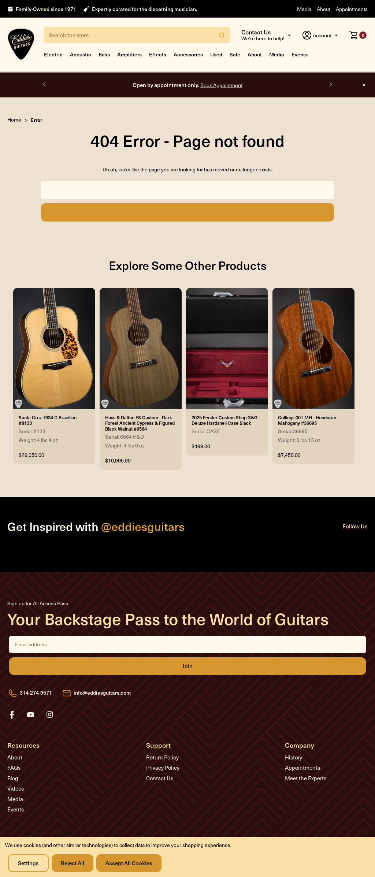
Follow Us (355, 526)
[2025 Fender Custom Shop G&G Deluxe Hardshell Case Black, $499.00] (227, 348)
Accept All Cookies (128, 863)
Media (304, 8)
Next (330, 84)
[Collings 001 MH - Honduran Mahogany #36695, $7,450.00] (313, 348)
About (323, 8)
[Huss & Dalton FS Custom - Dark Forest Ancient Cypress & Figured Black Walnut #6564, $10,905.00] (141, 348)
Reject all (72, 863)
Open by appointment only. (187, 85)
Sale (235, 54)
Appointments (352, 8)
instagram (49, 714)
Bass (104, 54)
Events (300, 54)
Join (187, 666)
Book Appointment (221, 85)
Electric (53, 54)
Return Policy (162, 757)
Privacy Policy (162, 767)
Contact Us (159, 778)
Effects (157, 54)
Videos (15, 788)
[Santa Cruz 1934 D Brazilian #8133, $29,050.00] (54, 348)
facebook (11, 714)
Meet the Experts (305, 778)
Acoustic (80, 54)
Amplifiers (129, 54)
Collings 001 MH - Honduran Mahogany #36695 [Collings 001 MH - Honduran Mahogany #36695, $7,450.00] (307, 420)
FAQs (14, 767)
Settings (28, 863)
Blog (12, 778)
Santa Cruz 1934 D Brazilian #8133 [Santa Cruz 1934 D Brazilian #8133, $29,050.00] (48, 420)
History (293, 757)
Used (216, 54)
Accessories (188, 54)
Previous (44, 84)
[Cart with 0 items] (358, 35)
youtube (30, 714)
